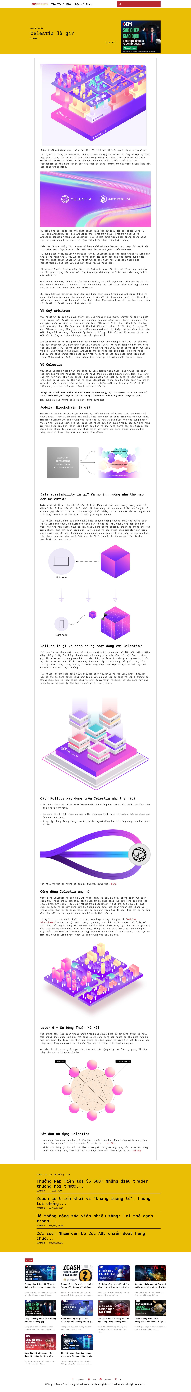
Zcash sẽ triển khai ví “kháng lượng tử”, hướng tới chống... (93, 1201)
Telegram (108, 1379)
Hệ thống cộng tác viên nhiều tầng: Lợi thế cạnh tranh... (95, 1218)
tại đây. (110, 1143)
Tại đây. (137, 1150)
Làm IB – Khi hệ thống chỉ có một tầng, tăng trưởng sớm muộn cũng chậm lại (113, 1321)
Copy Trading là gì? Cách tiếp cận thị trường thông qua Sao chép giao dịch (77, 1321)
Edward (41, 1190)
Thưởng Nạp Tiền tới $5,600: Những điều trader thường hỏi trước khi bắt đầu (40, 1287)
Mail (94, 1379)
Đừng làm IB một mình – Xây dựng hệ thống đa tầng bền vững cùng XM (39, 1356)
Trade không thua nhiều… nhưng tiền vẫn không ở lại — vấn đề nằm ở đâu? (150, 1321)
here (113, 883)
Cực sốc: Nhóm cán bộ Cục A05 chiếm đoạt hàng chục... (91, 1235)
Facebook (80, 1379)
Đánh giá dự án (36, 28)
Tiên (35, 38)
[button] (120, 4)
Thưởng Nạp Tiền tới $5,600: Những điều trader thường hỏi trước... (92, 1183)
